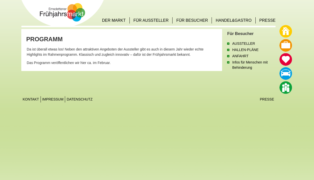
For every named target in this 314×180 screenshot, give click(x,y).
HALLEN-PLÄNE (245, 50)
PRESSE (267, 20)
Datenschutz (79, 99)
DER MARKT (113, 20)
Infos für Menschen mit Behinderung (250, 65)
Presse (267, 99)
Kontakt (31, 99)
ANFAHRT (240, 56)
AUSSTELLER (243, 44)
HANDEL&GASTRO (233, 20)
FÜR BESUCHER (192, 20)
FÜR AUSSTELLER (151, 20)
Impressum (53, 99)
